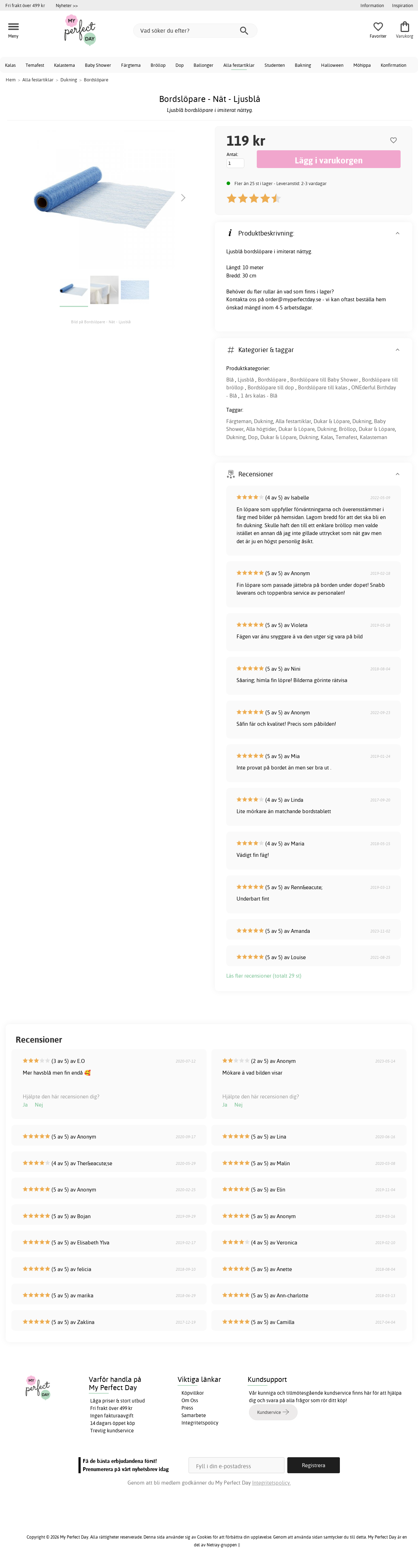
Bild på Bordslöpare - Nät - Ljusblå (101, 321)
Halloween (332, 65)
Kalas (10, 65)
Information (372, 5)
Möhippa (362, 65)
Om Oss (189, 1400)
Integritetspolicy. (271, 1482)
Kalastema (64, 65)
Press (187, 1408)
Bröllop (158, 65)
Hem (11, 79)
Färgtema (131, 65)
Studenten (275, 65)
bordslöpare (258, 251)
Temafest (35, 65)
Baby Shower (98, 65)
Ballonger (203, 65)
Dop (179, 65)
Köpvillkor (192, 1393)
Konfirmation (393, 65)
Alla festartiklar (239, 65)
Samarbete (193, 1415)
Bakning (303, 65)
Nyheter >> (67, 5)
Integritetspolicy (199, 1423)
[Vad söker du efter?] (195, 30)
